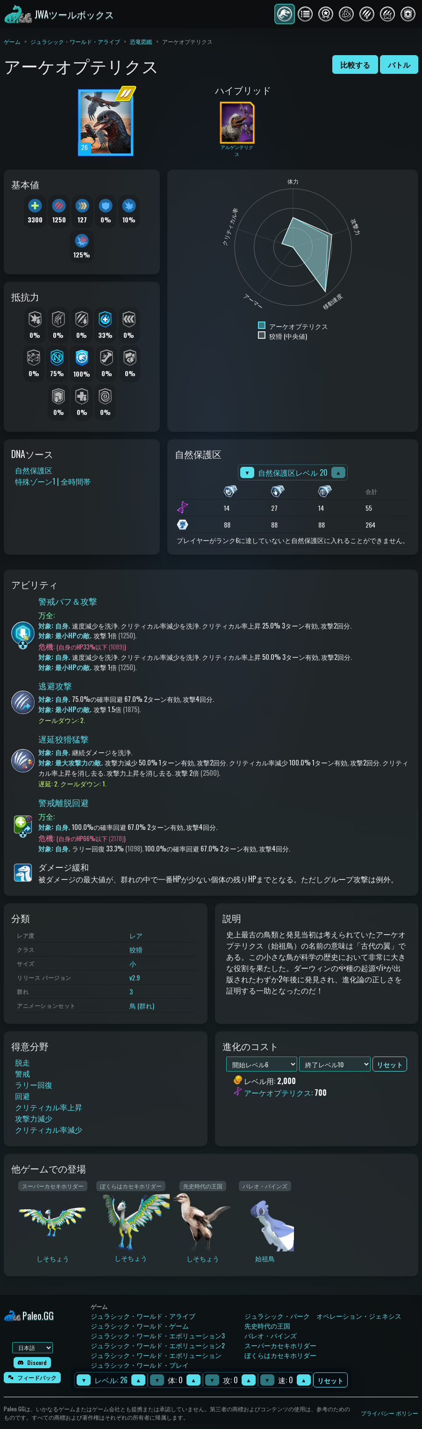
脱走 (22, 1062)
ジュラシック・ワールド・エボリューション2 (158, 1345)
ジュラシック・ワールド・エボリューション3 (158, 1335)
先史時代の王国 (267, 1325)
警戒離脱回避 (63, 802)
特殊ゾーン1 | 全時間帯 (53, 481)
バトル (399, 64)
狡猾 (136, 949)
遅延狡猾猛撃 (63, 739)
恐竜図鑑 (141, 41)
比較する (355, 64)
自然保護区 (33, 470)
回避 (22, 1095)
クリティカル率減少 (48, 1129)
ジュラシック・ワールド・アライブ (75, 41)
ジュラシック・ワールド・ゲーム (140, 1325)
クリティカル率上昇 (48, 1107)
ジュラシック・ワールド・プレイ (140, 1365)
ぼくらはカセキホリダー (280, 1355)
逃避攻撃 (55, 685)
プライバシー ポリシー (389, 1413)
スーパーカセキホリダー (280, 1345)
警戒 (22, 1073)
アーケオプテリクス (277, 1092)
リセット (330, 1380)
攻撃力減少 (33, 1118)
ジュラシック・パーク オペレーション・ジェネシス (322, 1316)
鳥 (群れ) (141, 1005)
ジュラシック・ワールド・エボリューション (156, 1355)
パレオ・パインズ (270, 1335)
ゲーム (12, 41)
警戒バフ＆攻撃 (67, 601)
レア (136, 935)
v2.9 (134, 977)
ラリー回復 (33, 1084)
